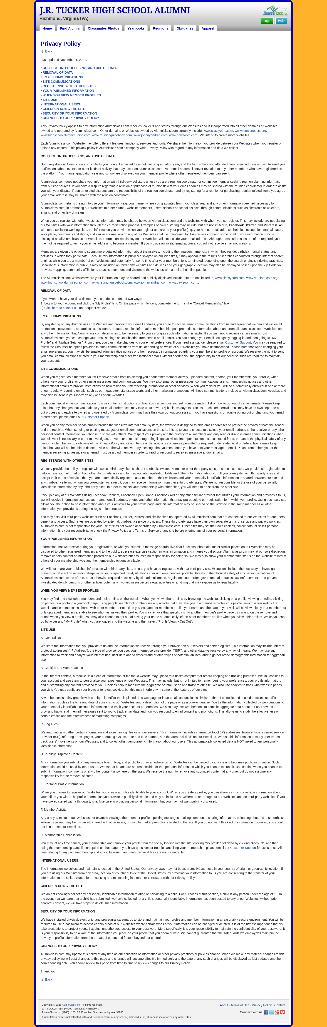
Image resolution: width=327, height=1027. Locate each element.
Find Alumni (70, 28)
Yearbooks (136, 28)
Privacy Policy (262, 1005)
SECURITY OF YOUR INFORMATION (70, 113)
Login (267, 20)
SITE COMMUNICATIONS (61, 81)
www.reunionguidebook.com (112, 135)
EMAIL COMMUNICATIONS (63, 77)
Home (47, 28)
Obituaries (184, 28)
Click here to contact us (60, 308)
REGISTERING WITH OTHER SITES (69, 86)
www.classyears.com (218, 130)
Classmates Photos (103, 28)
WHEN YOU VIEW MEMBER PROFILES (72, 95)
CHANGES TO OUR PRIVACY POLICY (71, 118)
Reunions (160, 28)
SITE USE (50, 100)
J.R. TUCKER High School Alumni (115, 10)
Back (48, 51)
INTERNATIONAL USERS (61, 104)
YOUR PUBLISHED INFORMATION (68, 90)
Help (281, 20)
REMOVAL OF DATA (58, 72)
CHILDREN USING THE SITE (64, 109)
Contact (279, 1005)
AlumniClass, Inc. (71, 1004)
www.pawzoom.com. (183, 135)
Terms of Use (240, 1005)
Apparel (208, 28)
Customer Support (238, 342)
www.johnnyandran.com (150, 135)
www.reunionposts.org (250, 130)
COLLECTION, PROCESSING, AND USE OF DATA (80, 68)
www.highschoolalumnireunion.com (65, 135)
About (224, 1005)
